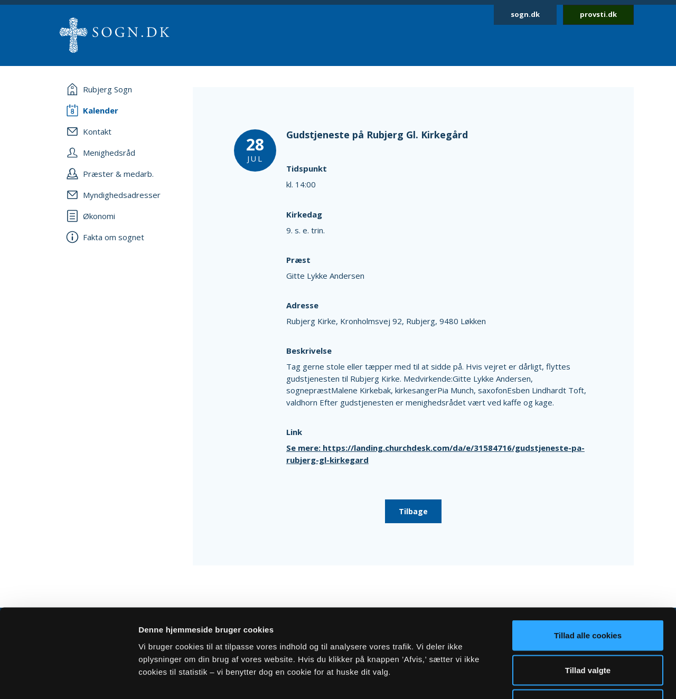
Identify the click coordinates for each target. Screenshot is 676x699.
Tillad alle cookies (588, 560)
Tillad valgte (588, 595)
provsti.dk (598, 14)
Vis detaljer (549, 678)
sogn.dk (525, 14)
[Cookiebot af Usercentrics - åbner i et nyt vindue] (68, 678)
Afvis (588, 629)
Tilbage (413, 511)
